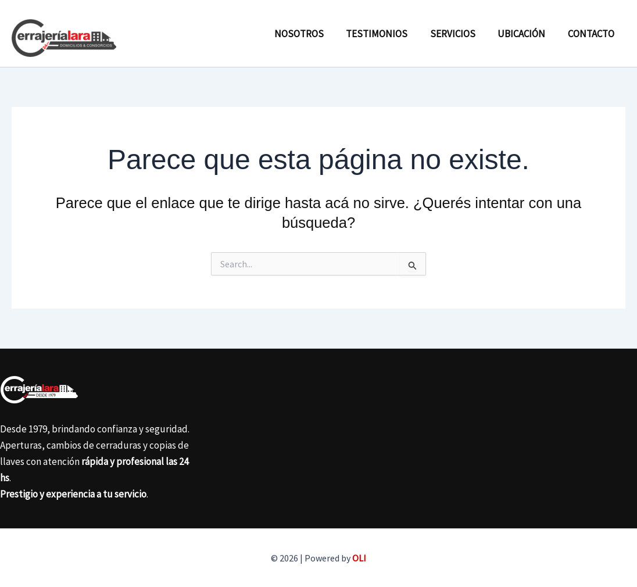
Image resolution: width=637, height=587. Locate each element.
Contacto (592, 33)
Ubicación (525, 33)
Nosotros (310, 33)
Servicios (459, 33)
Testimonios (386, 33)
